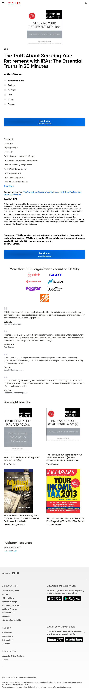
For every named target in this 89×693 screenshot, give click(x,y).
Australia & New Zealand (13, 656)
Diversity (6, 616)
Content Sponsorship (11, 620)
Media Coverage (9, 601)
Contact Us (7, 632)
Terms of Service (8, 687)
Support (6, 627)
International (9, 651)
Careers (5, 594)
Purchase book (10, 551)
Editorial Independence (37, 687)
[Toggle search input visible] (86, 3)
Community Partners (11, 605)
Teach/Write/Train (10, 590)
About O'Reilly (9, 585)
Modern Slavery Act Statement (59, 687)
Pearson (11, 104)
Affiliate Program (9, 609)
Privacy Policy (8, 640)
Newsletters (7, 636)
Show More (9, 186)
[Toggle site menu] (3, 3)
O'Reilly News (8, 598)
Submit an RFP (8, 612)
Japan (5, 660)
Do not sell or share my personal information (19, 677)
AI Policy (6, 643)
